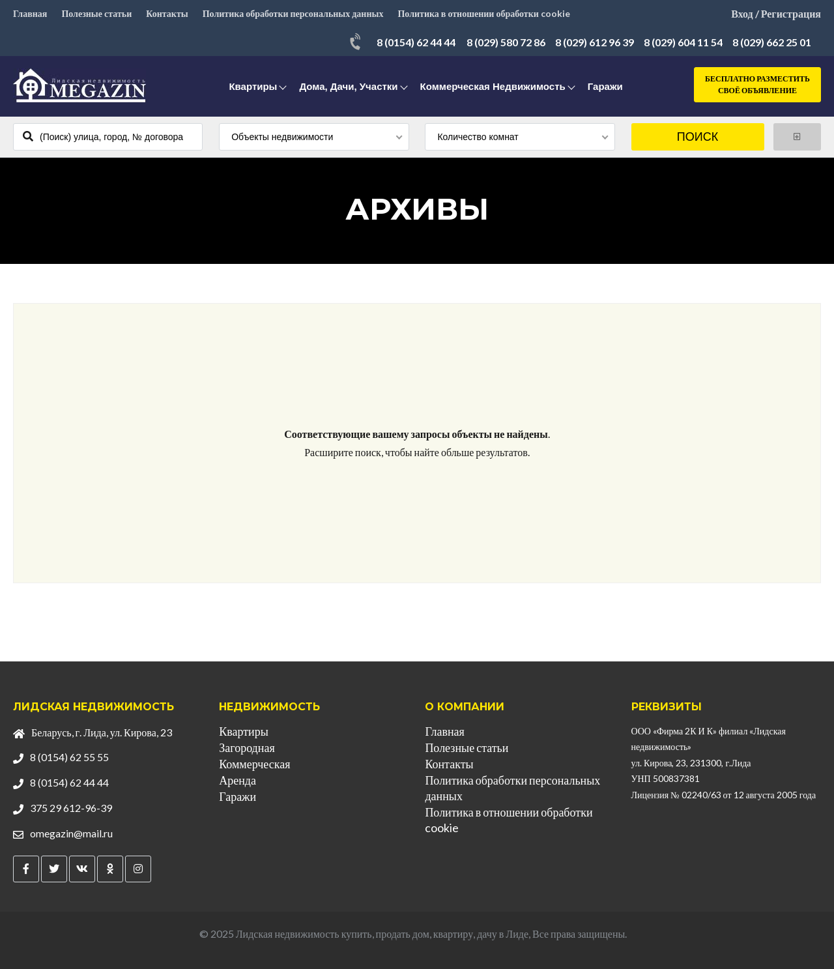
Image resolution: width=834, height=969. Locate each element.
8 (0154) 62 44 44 (416, 42)
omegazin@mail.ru (71, 833)
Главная (30, 13)
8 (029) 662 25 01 (771, 42)
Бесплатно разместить (757, 85)
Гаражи (605, 86)
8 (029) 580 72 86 (506, 42)
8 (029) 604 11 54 (683, 42)
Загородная (246, 747)
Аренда (237, 780)
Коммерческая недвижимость (493, 86)
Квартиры (253, 86)
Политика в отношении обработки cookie (483, 13)
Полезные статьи (96, 13)
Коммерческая (254, 764)
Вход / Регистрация (776, 13)
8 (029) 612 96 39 (594, 42)
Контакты (167, 13)
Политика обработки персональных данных (293, 13)
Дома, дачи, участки (348, 86)
